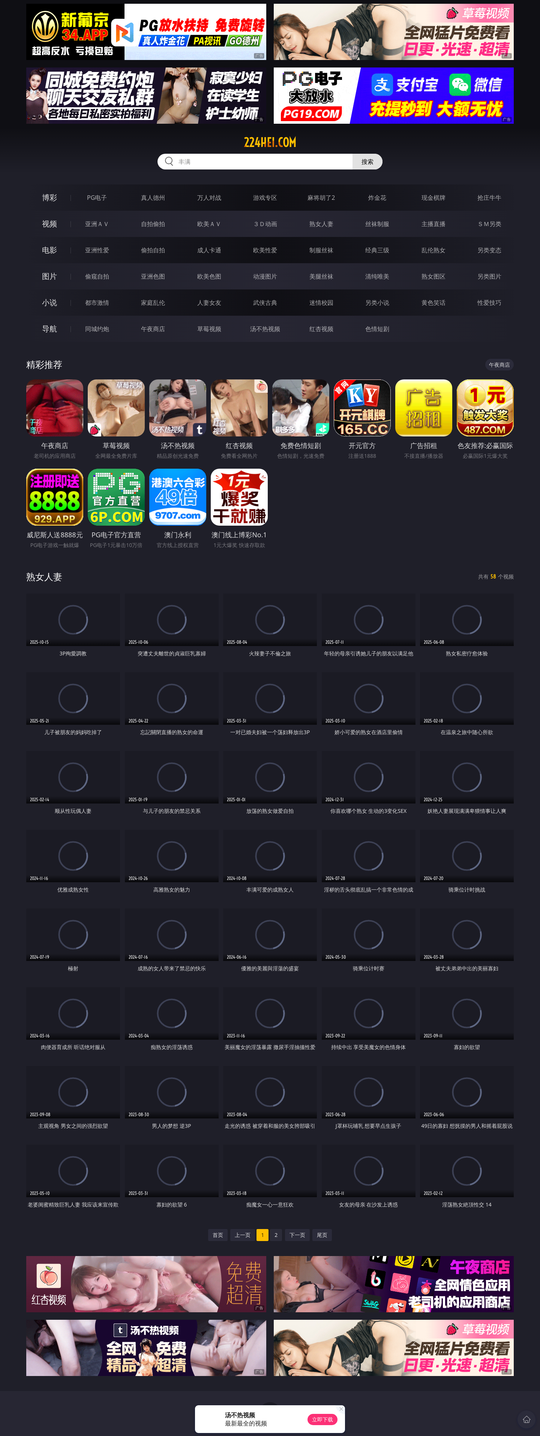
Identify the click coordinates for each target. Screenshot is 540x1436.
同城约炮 (97, 329)
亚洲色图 (153, 276)
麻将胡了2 (321, 197)
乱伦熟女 (434, 250)
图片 (49, 276)
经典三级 (377, 250)
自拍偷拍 (153, 224)
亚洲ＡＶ (97, 224)
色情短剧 (377, 329)
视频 (49, 224)
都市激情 (97, 302)
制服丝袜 (321, 250)
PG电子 (97, 197)
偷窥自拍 (97, 276)
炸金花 (377, 197)
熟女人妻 (321, 224)
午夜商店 (153, 329)
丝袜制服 (377, 224)
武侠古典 (265, 302)
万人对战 (209, 197)
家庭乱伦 (153, 302)
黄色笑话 (434, 302)
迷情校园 (321, 302)
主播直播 (434, 224)
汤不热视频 (265, 329)
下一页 (297, 1234)
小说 (49, 302)
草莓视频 (209, 329)
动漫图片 (265, 276)
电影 (49, 250)
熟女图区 (434, 276)
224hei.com (270, 142)
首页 (218, 1234)
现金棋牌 (434, 197)
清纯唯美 (377, 276)
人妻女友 (209, 302)
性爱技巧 (489, 302)
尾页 (322, 1234)
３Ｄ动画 (265, 224)
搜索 (368, 161)
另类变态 (489, 250)
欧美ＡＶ (209, 224)
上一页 (242, 1234)
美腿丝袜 (321, 276)
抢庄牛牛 (489, 197)
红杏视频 (321, 329)
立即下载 (322, 1419)
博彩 (49, 197)
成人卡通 (209, 250)
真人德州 (153, 197)
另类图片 (489, 276)
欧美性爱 (265, 250)
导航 (49, 329)
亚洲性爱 (97, 250)
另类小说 (377, 302)
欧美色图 (209, 276)
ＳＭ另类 (489, 224)
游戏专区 (265, 197)
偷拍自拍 (153, 250)
